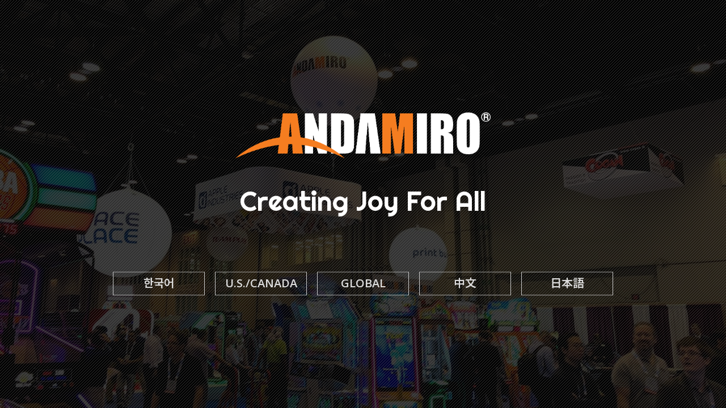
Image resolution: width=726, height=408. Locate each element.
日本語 (567, 283)
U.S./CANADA (261, 283)
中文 (465, 283)
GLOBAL (363, 283)
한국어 (158, 283)
